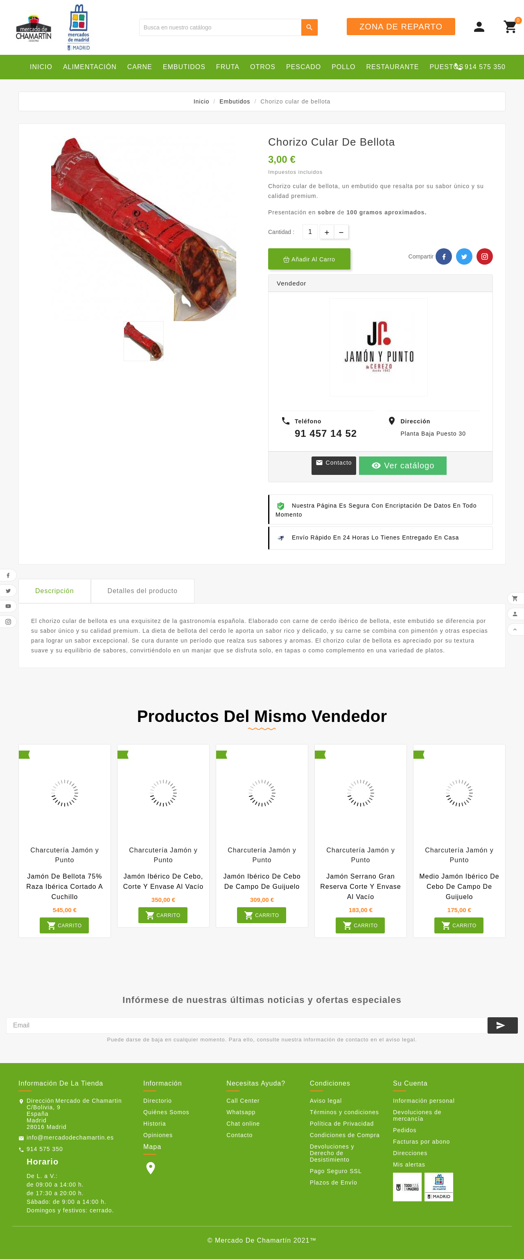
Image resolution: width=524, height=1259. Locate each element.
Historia (154, 1123)
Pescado (303, 66)
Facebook (444, 256)
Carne (139, 66)
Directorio (157, 1100)
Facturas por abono (421, 1141)
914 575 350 (45, 1149)
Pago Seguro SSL (336, 1171)
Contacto (334, 462)
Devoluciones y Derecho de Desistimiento (332, 1153)
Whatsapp (240, 1112)
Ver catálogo (403, 465)
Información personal (424, 1100)
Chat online (243, 1123)
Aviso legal (326, 1100)
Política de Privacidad (342, 1123)
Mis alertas (409, 1164)
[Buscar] (221, 27)
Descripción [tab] (54, 590)
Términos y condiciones (344, 1112)
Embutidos (184, 66)
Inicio (41, 66)
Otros (263, 66)
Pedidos (405, 1130)
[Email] (247, 1025)
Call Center (243, 1100)
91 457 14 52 (326, 433)
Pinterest (485, 256)
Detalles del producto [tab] (143, 590)
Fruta (227, 66)
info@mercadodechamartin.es (70, 1137)
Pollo (343, 66)
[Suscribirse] (503, 1025)
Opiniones (158, 1135)
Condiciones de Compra (345, 1135)
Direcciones (410, 1153)
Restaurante (392, 66)
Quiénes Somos (166, 1112)
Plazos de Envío (333, 1182)
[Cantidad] (310, 231)
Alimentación (90, 66)
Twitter (464, 256)
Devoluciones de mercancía (417, 1115)
